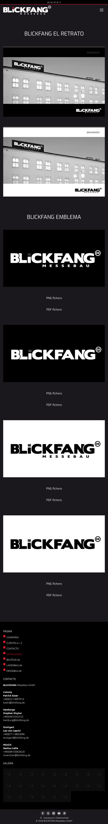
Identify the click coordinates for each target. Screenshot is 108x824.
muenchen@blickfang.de (16, 755)
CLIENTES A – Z (14, 643)
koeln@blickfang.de (14, 702)
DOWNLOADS (14, 654)
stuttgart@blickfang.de (16, 737)
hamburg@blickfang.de (16, 720)
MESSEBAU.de (14, 670)
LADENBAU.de (14, 665)
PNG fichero (54, 298)
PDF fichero (54, 309)
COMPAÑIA (12, 637)
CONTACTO (12, 648)
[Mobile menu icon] (101, 10)
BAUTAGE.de (13, 659)
